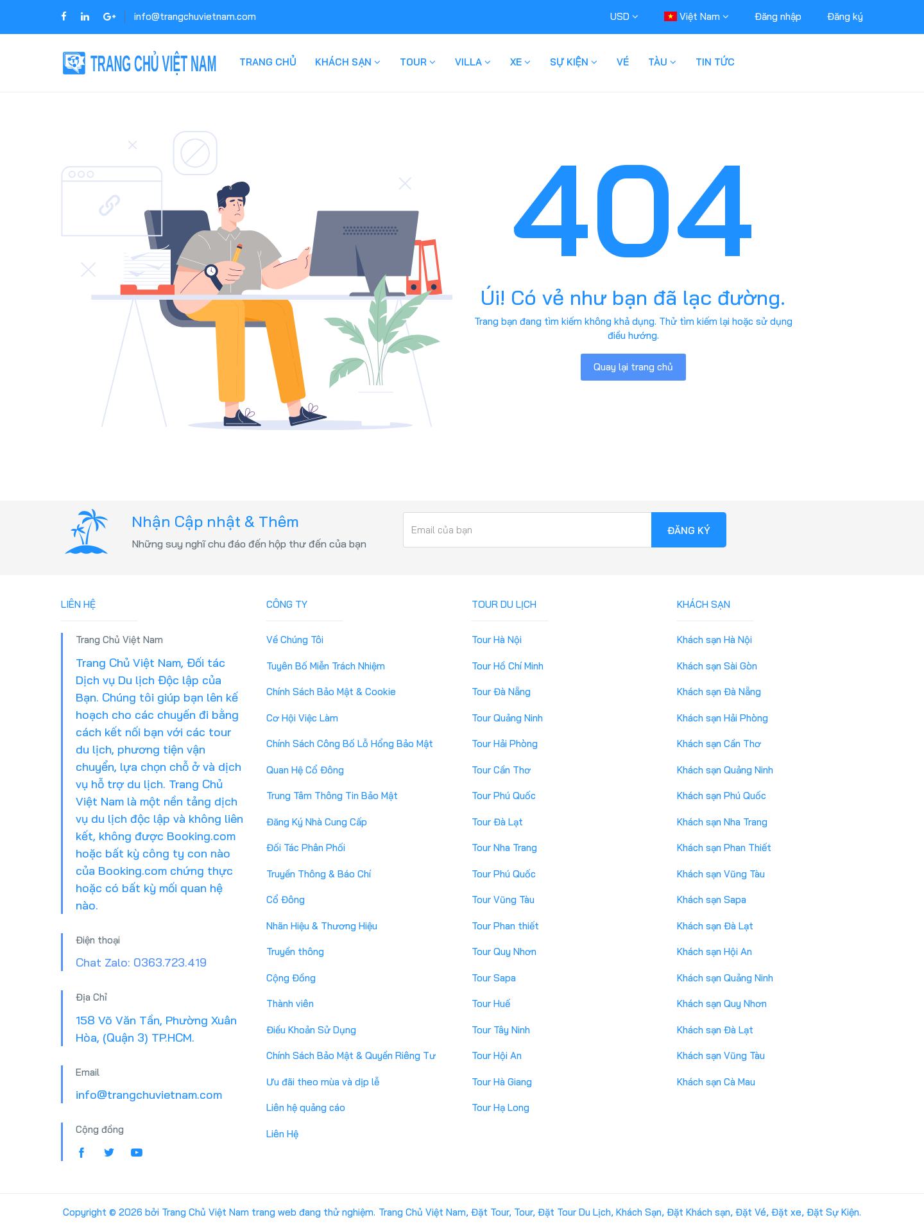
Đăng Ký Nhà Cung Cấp (316, 822)
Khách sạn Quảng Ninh (725, 770)
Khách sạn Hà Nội (714, 639)
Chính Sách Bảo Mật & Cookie (331, 691)
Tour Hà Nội (497, 639)
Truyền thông (295, 951)
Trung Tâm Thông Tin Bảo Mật (332, 795)
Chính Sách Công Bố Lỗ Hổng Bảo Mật (349, 743)
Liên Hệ (282, 1134)
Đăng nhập (778, 16)
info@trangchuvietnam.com (195, 16)
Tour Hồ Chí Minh (507, 666)
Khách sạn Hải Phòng (722, 718)
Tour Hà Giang (502, 1082)
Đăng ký (845, 16)
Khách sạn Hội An (714, 951)
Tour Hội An (497, 1055)
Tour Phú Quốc (504, 795)
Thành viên (290, 1003)
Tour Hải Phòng (505, 743)
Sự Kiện (573, 62)
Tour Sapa (494, 978)
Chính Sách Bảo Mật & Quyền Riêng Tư (351, 1055)
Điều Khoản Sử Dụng (311, 1030)
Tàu (662, 62)
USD (624, 16)
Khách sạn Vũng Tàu (721, 874)
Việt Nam (696, 16)
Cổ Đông (285, 899)
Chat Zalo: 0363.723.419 (141, 962)
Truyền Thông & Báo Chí (318, 874)
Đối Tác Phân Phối (305, 847)
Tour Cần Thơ (501, 770)
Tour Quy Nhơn (504, 951)
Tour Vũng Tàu (503, 899)
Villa (473, 62)
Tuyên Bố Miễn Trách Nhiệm (325, 666)
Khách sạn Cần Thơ (719, 743)
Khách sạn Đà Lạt (715, 926)
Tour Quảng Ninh (507, 718)
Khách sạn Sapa (711, 899)
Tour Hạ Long (500, 1107)
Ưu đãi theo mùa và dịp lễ (322, 1082)
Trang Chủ (267, 62)
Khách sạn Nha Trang (722, 822)
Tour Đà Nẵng (501, 691)
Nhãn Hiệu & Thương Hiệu (321, 926)
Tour (418, 62)
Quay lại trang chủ (633, 367)
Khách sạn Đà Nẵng (719, 691)
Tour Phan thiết (505, 926)
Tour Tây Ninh (501, 1030)
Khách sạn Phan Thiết (724, 847)
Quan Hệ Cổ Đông (305, 770)
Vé (623, 62)
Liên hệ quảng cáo (305, 1107)
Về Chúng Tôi (294, 639)
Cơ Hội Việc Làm (302, 718)
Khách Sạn (348, 62)
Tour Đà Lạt (497, 822)
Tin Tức (715, 62)
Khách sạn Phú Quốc (721, 795)
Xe (520, 62)
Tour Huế (491, 1003)
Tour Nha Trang (504, 847)
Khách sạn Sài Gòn (717, 666)
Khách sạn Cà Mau (716, 1082)
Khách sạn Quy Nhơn (722, 1003)
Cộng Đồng (291, 978)
